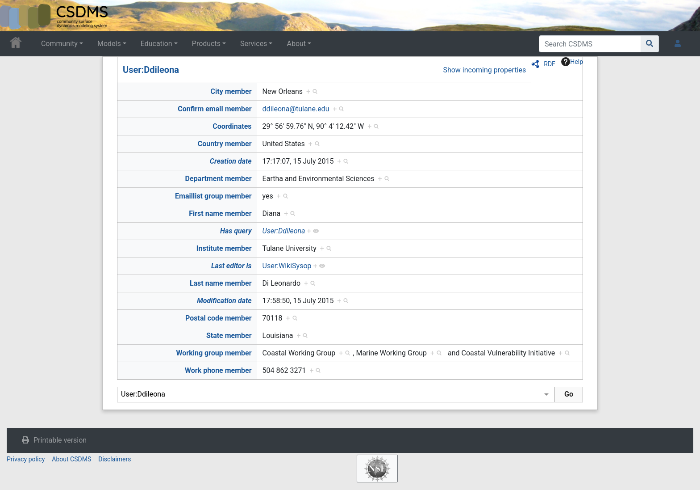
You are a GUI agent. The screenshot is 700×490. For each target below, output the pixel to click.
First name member (220, 213)
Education (156, 43)
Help (572, 61)
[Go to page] (650, 43)
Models (109, 43)
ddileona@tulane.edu (295, 109)
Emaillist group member (213, 196)
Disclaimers (114, 459)
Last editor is (231, 266)
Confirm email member (214, 109)
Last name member (221, 283)
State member (229, 335)
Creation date (231, 161)
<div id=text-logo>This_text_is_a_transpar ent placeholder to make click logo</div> (14, 16)
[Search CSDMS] (590, 43)
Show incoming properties (484, 70)
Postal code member (218, 318)
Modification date (224, 300)
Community (59, 43)
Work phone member (218, 370)
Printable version (60, 440)
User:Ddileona (151, 69)
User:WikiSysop (287, 266)
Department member (218, 178)
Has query (236, 231)
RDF (549, 64)
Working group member (213, 353)
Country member (225, 143)
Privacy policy (26, 459)
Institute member (224, 248)
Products (206, 43)
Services (253, 43)
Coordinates (231, 126)
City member (231, 91)
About (296, 43)
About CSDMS (71, 459)
